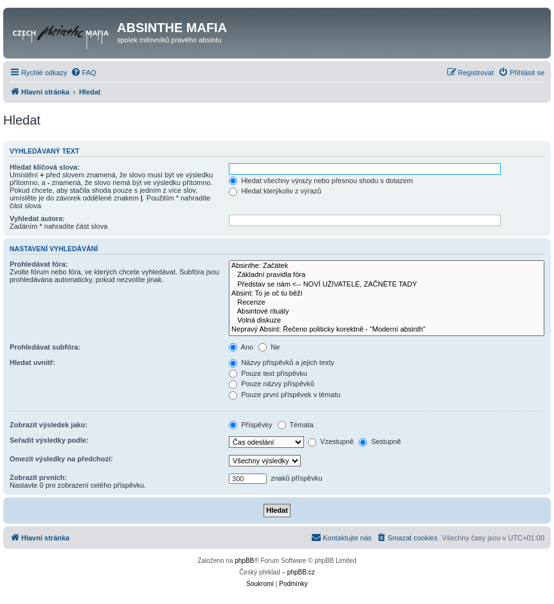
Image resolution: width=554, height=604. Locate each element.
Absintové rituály (386, 311)
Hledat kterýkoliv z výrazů (275, 191)
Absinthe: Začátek (386, 266)
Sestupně (380, 441)
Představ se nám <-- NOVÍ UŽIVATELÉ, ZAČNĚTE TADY (386, 284)
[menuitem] (83, 72)
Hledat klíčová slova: (45, 167)
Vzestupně (330, 441)
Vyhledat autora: (37, 218)
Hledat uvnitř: (32, 362)
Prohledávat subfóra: (45, 347)
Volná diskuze (386, 320)
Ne (269, 347)
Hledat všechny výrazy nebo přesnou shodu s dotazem (321, 180)
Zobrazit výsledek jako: (48, 425)
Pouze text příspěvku (268, 373)
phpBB (244, 560)
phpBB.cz (301, 572)
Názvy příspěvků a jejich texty (281, 362)
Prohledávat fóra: (38, 264)
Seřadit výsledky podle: (49, 440)
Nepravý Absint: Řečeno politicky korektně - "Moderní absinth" (386, 329)
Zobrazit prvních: (38, 477)
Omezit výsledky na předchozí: (61, 459)
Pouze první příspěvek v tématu (285, 394)
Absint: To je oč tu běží (386, 293)
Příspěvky (250, 425)
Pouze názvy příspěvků (271, 383)
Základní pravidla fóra (386, 275)
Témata (296, 425)
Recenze (386, 302)
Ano (241, 347)
